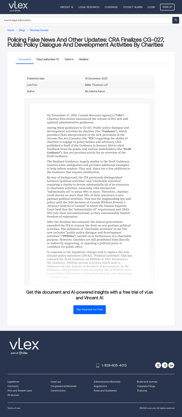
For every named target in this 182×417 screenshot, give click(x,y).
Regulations (100, 386)
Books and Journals (147, 381)
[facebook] (165, 365)
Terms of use (13, 408)
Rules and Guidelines (105, 390)
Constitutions (58, 390)
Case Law (56, 381)
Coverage (111, 7)
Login (151, 7)
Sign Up (167, 7)
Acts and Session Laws (19, 390)
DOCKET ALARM (132, 7)
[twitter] (158, 365)
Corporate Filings (146, 386)
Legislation (13, 381)
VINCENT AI (66, 7)
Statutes (142, 390)
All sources (13, 395)
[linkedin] (171, 365)
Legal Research (89, 7)
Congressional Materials (63, 386)
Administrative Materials (107, 381)
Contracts (12, 386)
